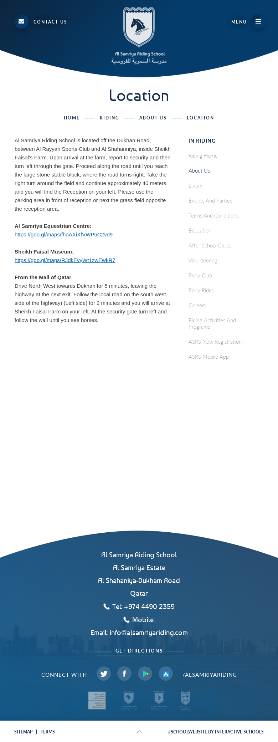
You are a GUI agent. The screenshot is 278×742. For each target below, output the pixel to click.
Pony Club (200, 275)
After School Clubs (210, 245)
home (72, 118)
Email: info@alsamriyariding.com (139, 632)
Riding (109, 118)
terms (48, 732)
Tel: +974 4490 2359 (143, 606)
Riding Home (203, 155)
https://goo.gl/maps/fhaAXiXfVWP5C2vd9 (64, 234)
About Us (153, 118)
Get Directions (139, 651)
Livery (196, 185)
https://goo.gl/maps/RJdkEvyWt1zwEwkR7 (65, 260)
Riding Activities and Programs (212, 323)
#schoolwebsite (187, 732)
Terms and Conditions (213, 215)
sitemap (23, 732)
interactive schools (239, 732)
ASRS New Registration (215, 341)
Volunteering (203, 260)
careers (197, 305)
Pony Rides (201, 290)
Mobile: (143, 619)
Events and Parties (210, 200)
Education (200, 230)
